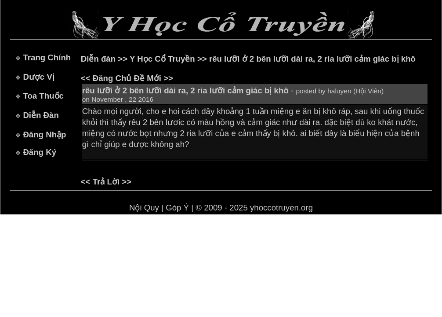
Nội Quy (144, 207)
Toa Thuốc (43, 95)
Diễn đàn (98, 58)
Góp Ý (177, 207)
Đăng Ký (39, 152)
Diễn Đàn (40, 115)
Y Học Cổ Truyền (162, 58)
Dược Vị (38, 76)
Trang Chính (47, 57)
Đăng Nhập (44, 134)
